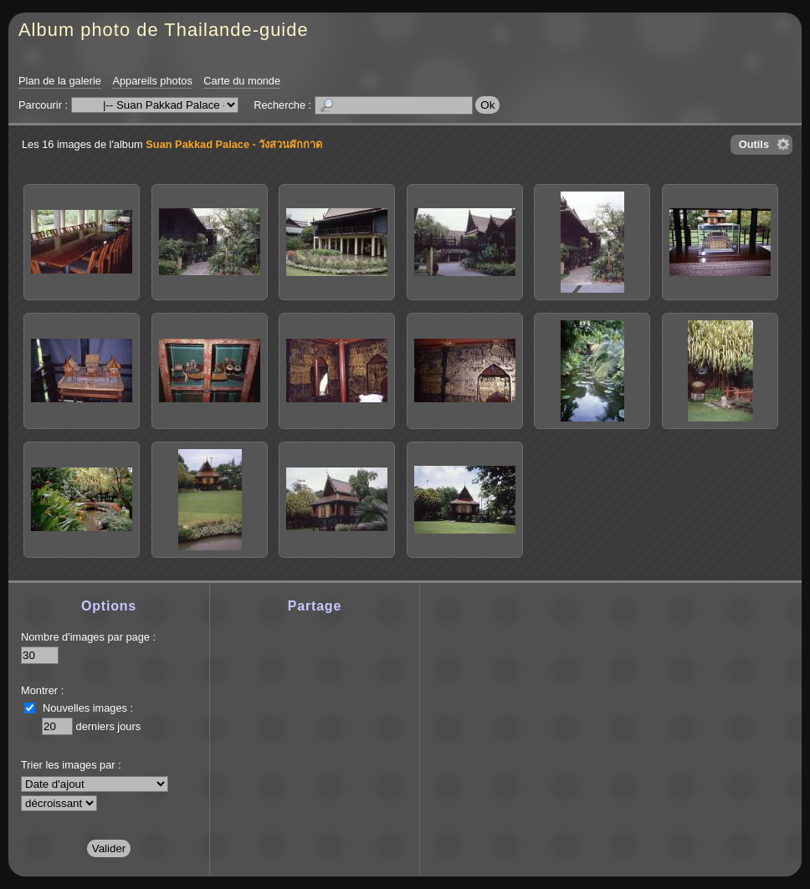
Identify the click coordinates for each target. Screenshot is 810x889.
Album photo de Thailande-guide (163, 29)
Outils (754, 144)
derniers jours (108, 726)
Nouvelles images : (88, 708)
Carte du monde (241, 80)
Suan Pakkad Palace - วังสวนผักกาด (234, 144)
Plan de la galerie (59, 80)
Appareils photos (152, 80)
